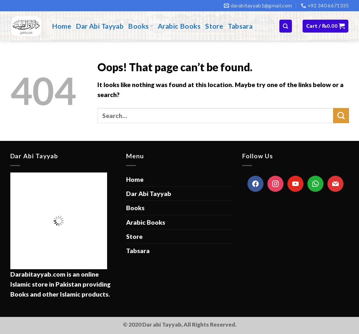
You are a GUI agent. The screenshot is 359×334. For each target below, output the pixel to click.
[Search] (285, 26)
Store (214, 26)
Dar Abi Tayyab (100, 26)
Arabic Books (179, 26)
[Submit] (341, 115)
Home (62, 26)
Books (140, 26)
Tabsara (240, 26)
